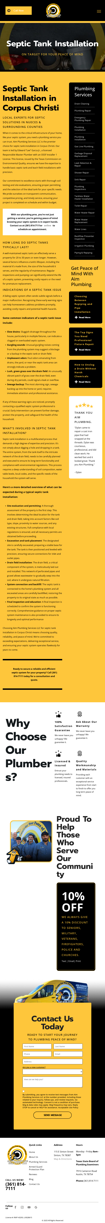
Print (78, 961)
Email (71, 961)
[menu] (99, 11)
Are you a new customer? (34, 1067)
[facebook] (15, 1207)
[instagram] (22, 1207)
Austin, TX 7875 (84, 1174)
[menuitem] (85, 103)
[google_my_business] (36, 1207)
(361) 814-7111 (32, 225)
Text (64, 961)
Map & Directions (63, 1158)
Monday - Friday (84, 1151)
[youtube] (29, 1207)
